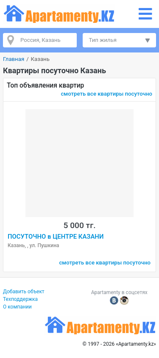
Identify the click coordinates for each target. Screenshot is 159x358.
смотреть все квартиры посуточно (106, 94)
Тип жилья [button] (103, 40)
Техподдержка (20, 299)
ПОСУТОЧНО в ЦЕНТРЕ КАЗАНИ (55, 236)
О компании (17, 307)
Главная (13, 59)
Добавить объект (24, 292)
